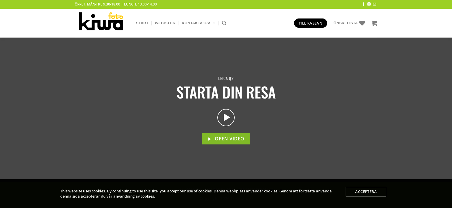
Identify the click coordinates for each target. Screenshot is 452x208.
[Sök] (224, 23)
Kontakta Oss (199, 23)
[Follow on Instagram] (369, 4)
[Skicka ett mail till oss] (374, 4)
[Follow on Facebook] (363, 4)
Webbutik (165, 23)
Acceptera (366, 191)
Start (142, 23)
